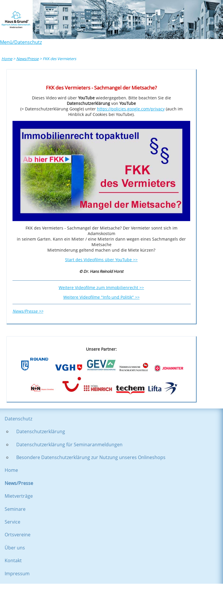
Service (12, 522)
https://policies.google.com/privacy (131, 109)
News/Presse (27, 58)
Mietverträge (19, 496)
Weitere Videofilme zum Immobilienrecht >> (101, 287)
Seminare (15, 509)
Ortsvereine (17, 534)
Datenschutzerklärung (40, 431)
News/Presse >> (27, 311)
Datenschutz (18, 418)
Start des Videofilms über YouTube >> (101, 259)
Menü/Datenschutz (21, 42)
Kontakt (13, 560)
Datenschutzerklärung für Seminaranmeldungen (69, 444)
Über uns (15, 547)
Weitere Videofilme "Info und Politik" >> (101, 297)
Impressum (17, 573)
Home (6, 58)
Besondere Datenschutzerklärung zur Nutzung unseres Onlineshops (91, 457)
